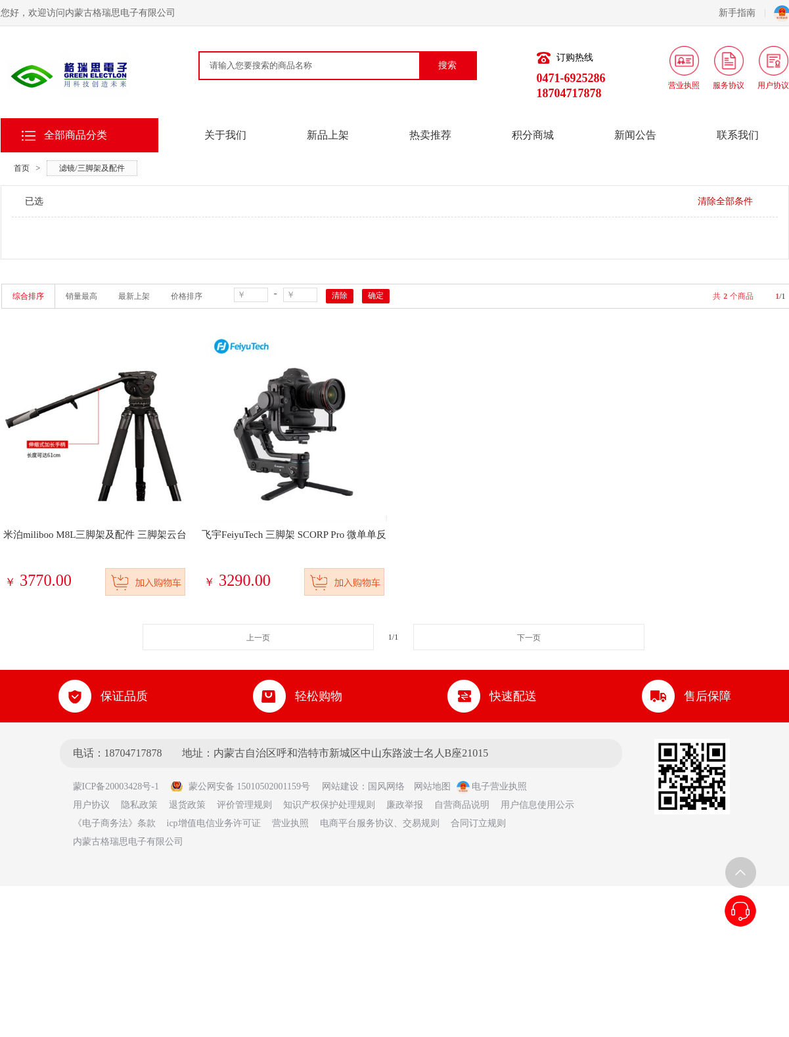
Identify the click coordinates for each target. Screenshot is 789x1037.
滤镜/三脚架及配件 (91, 168)
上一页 (258, 637)
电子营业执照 (492, 786)
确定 (376, 295)
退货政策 (187, 805)
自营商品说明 (461, 805)
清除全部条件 (725, 201)
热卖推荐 (430, 135)
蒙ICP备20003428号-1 (120, 786)
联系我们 (738, 135)
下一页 (529, 637)
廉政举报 (404, 805)
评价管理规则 (244, 805)
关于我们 (225, 135)
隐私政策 (139, 805)
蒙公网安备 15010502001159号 (240, 786)
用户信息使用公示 (537, 805)
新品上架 (328, 135)
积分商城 (533, 135)
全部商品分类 (75, 135)
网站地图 (432, 786)
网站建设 (340, 786)
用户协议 (91, 805)
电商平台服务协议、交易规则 (380, 823)
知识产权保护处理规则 (329, 805)
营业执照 (290, 823)
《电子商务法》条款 (114, 823)
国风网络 (386, 786)
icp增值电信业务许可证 (214, 823)
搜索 (447, 65)
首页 (22, 168)
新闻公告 (635, 135)
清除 (340, 295)
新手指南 (742, 13)
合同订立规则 (478, 823)
